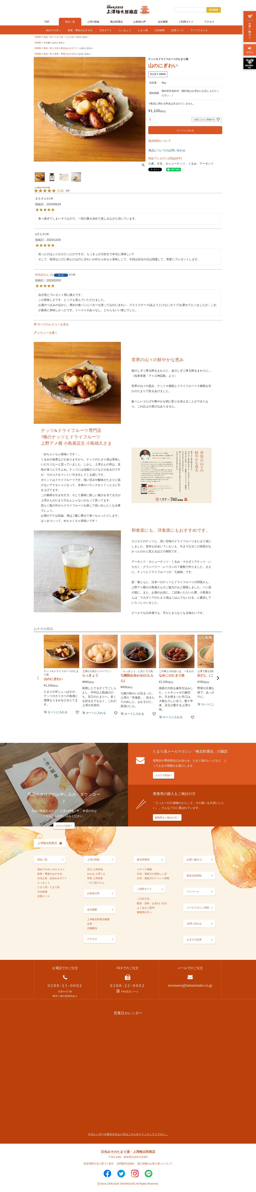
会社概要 (163, 21)
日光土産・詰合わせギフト (52, 878)
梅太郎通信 (116, 21)
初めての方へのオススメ (51, 869)
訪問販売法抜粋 (125, 1163)
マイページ (193, 891)
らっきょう (125, 30)
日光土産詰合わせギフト (66, 48)
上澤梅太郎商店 (47, 843)
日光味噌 (159, 30)
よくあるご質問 (145, 907)
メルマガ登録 (162, 775)
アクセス (209, 21)
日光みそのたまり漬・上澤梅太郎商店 (128, 1152)
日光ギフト (105, 30)
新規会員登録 (194, 875)
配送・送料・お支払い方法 (152, 903)
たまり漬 (143, 30)
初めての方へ (53, 30)
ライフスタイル (199, 30)
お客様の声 (139, 21)
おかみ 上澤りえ (96, 873)
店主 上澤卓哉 (95, 869)
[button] (38, 678)
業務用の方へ (144, 912)
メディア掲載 (144, 869)
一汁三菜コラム (96, 882)
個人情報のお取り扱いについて (154, 1163)
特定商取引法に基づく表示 (99, 1163)
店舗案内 (92, 928)
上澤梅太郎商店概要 (98, 919)
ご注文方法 (143, 898)
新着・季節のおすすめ (80, 30)
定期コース (177, 30)
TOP (46, 21)
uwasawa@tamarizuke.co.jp (190, 985)
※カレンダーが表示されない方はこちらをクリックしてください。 (128, 1134)
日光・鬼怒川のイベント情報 (153, 878)
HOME (38, 37)
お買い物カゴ (194, 859)
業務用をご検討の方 (166, 817)
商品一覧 (70, 21)
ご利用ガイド (185, 21)
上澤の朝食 (93, 21)
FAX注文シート (127, 991)
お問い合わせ (194, 923)
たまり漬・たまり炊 (64, 37)
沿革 (89, 923)
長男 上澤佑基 (95, 878)
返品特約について (159, 140)
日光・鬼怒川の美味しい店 (152, 873)
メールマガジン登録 (198, 907)
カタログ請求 (62, 825)
